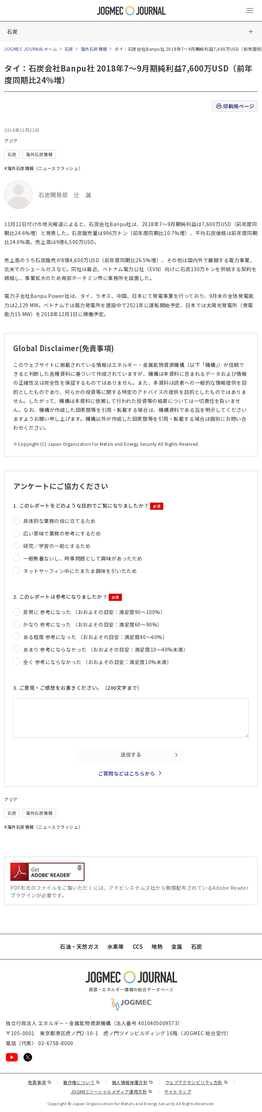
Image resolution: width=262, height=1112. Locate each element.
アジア (11, 141)
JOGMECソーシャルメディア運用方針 (112, 1091)
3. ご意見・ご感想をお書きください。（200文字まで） (78, 687)
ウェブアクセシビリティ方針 (196, 1082)
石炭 (12, 31)
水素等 (115, 946)
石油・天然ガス (79, 946)
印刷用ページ (234, 106)
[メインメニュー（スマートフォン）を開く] (250, 11)
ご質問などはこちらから (126, 773)
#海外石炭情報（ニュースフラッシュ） (43, 168)
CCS (138, 946)
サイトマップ (177, 1091)
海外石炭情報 (94, 49)
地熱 (157, 946)
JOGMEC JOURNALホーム (30, 49)
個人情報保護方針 (132, 1082)
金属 (177, 946)
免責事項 (39, 1082)
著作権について (81, 1082)
